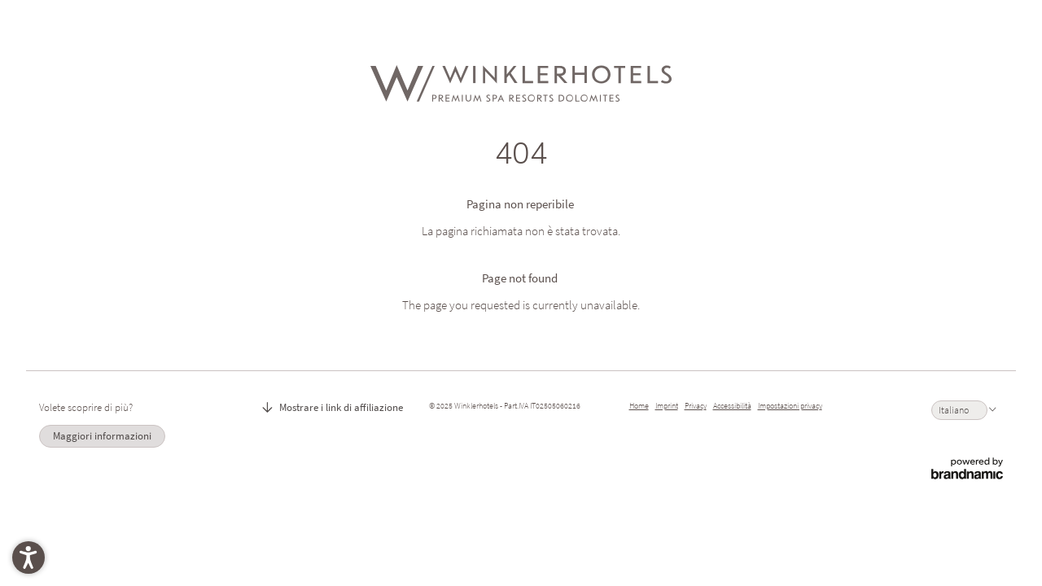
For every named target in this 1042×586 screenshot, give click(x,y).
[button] (28, 557)
